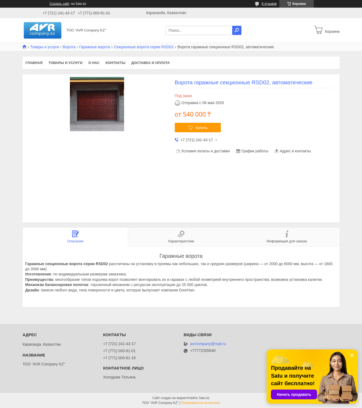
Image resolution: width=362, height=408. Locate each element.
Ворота (69, 47)
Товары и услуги (44, 47)
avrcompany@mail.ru (208, 344)
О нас (94, 63)
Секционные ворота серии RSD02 (143, 47)
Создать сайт (60, 4)
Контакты (115, 63)
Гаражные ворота (94, 47)
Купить (201, 128)
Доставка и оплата (150, 63)
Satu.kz (204, 398)
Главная (34, 63)
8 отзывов (269, 4)
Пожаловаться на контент (200, 403)
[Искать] (236, 30)
